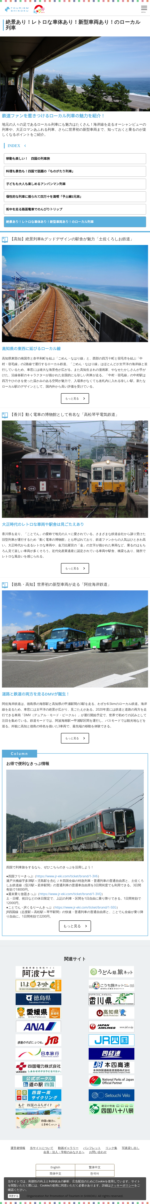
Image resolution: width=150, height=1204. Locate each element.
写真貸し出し (130, 1148)
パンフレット (92, 1148)
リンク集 (111, 1148)
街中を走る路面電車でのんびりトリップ (34, 209)
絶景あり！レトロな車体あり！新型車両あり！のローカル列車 (50, 222)
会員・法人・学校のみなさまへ (63, 1152)
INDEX (14, 146)
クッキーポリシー (122, 1185)
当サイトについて (41, 1148)
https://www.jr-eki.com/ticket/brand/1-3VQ (70, 894)
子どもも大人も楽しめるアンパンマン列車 (35, 184)
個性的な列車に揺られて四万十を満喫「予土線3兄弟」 (44, 196)
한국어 (94, 1173)
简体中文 (55, 1173)
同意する (13, 1196)
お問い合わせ (98, 1152)
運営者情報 (18, 1148)
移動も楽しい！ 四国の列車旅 (28, 158)
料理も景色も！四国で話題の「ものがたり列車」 (40, 171)
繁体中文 (95, 1167)
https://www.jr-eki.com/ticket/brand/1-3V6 (67, 876)
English (55, 1167)
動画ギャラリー (68, 1148)
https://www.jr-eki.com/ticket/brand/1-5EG (85, 907)
